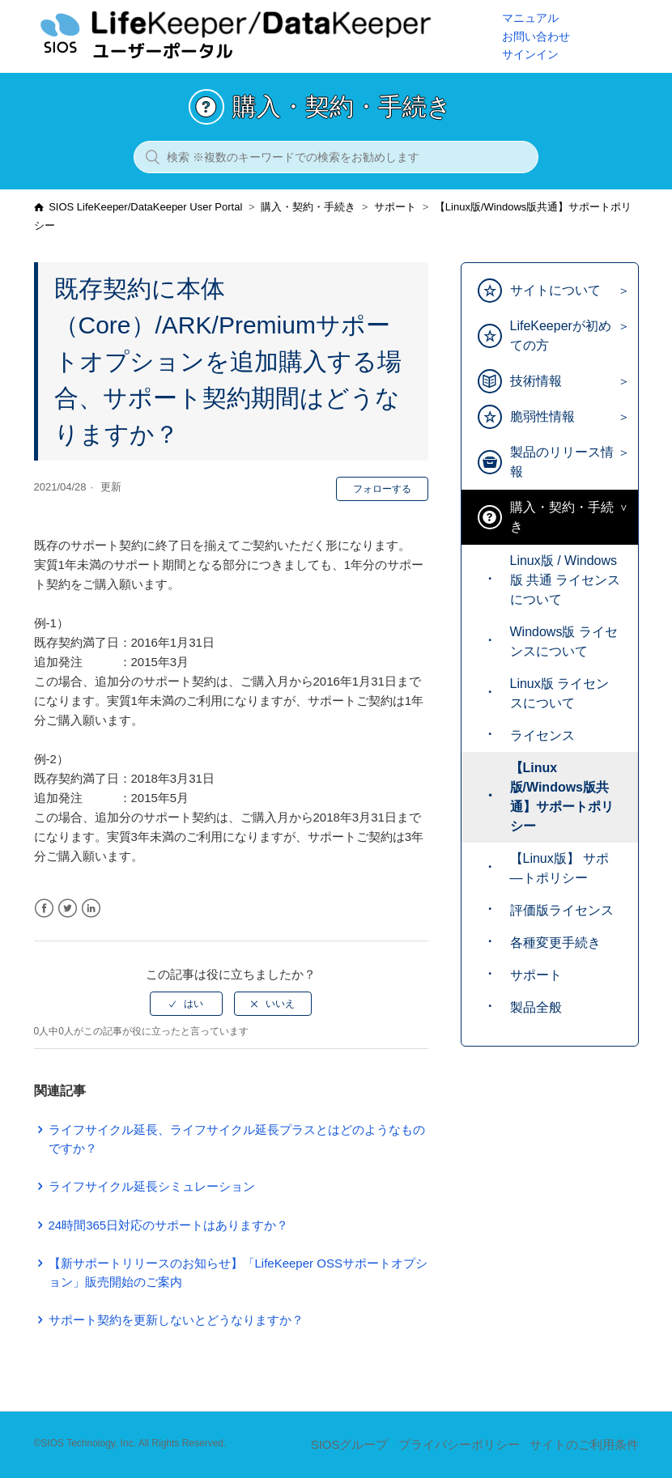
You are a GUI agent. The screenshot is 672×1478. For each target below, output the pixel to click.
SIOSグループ (350, 1444)
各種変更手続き (555, 942)
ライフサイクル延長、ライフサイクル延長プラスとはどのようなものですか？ (237, 1139)
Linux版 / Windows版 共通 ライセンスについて (565, 580)
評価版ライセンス (562, 910)
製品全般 (536, 1007)
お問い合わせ (536, 36)
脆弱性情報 (542, 416)
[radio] (186, 1004)
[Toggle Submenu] (620, 291)
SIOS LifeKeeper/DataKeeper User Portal (145, 207)
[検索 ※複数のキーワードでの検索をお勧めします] (336, 157)
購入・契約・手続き (308, 207)
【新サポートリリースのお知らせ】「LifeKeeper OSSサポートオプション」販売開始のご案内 (238, 1272)
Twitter (67, 908)
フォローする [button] (382, 489)
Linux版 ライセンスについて (560, 693)
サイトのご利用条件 (584, 1444)
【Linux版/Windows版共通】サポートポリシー (562, 797)
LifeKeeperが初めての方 (560, 335)
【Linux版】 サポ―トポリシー (560, 868)
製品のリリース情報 (562, 461)
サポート (395, 207)
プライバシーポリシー (459, 1444)
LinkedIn (91, 908)
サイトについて (555, 290)
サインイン (530, 54)
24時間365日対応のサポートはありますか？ (169, 1225)
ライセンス (542, 735)
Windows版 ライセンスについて (564, 641)
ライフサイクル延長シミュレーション (152, 1186)
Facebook (44, 908)
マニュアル (530, 17)
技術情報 (536, 381)
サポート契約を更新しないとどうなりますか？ (176, 1320)
